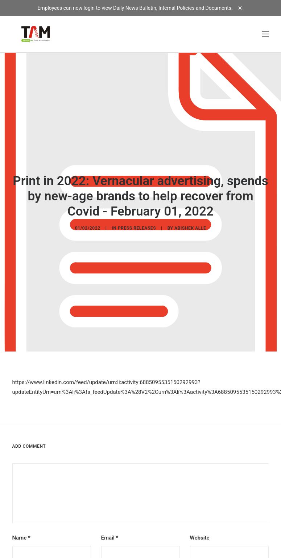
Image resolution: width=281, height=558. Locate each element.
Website (200, 533)
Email (110, 533)
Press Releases (137, 226)
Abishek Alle (190, 226)
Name (21, 533)
